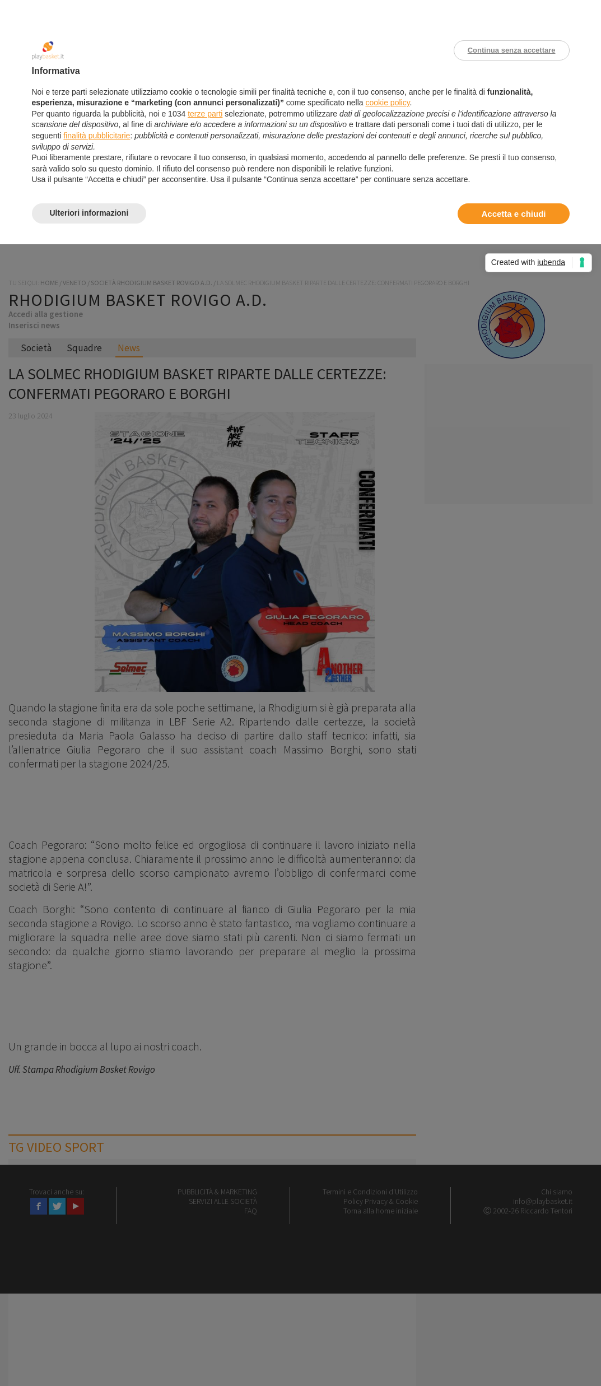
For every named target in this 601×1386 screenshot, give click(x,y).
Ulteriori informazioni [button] (89, 212)
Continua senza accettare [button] (512, 50)
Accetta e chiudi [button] (513, 213)
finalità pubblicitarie (96, 135)
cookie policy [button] (387, 102)
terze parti (205, 113)
